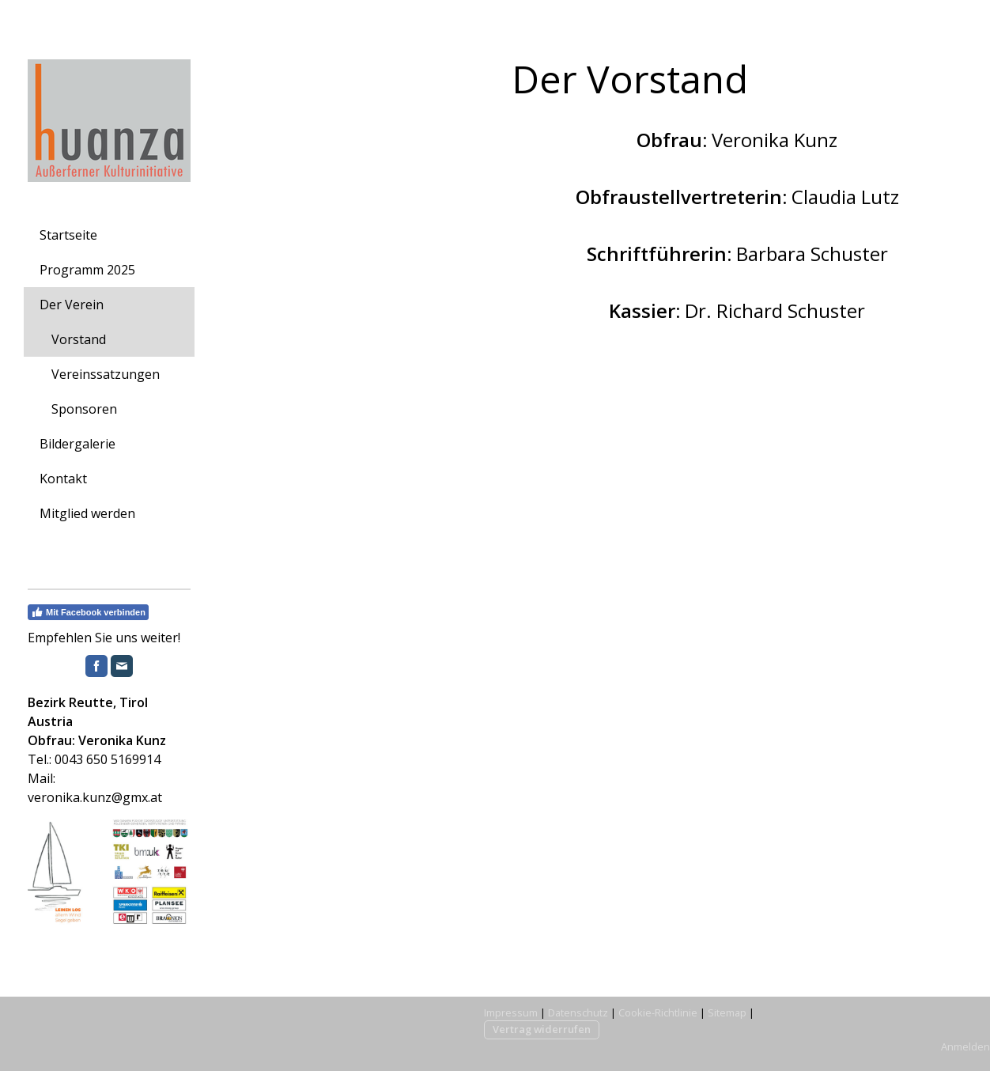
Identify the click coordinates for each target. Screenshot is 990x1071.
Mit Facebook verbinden (88, 612)
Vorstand (78, 339)
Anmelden (965, 1046)
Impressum (511, 1012)
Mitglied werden (87, 513)
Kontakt (63, 478)
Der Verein (72, 304)
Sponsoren (84, 409)
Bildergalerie (77, 443)
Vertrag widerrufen (542, 1029)
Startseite (68, 235)
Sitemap (727, 1012)
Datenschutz (578, 1012)
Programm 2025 (87, 269)
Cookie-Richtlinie (657, 1012)
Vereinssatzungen (105, 374)
